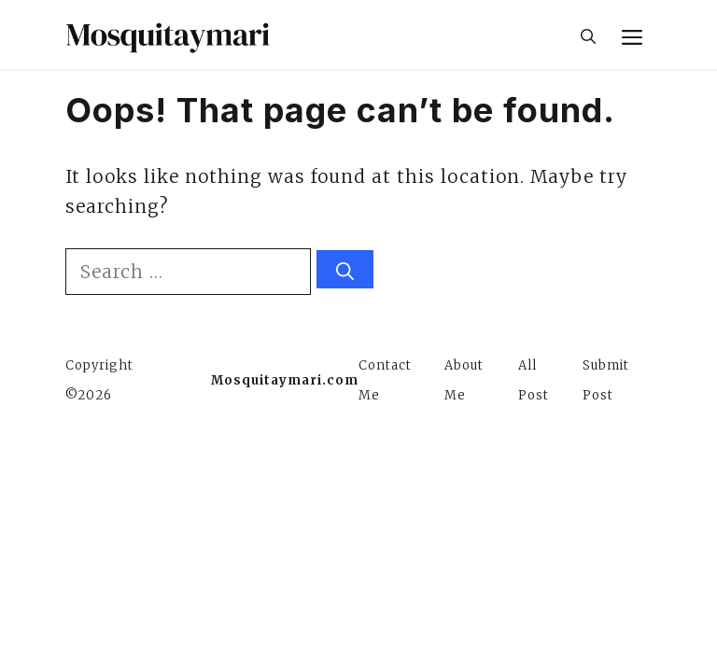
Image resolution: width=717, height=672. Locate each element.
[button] (588, 34)
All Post (533, 380)
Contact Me (385, 380)
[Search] (344, 269)
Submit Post (606, 380)
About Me (464, 380)
